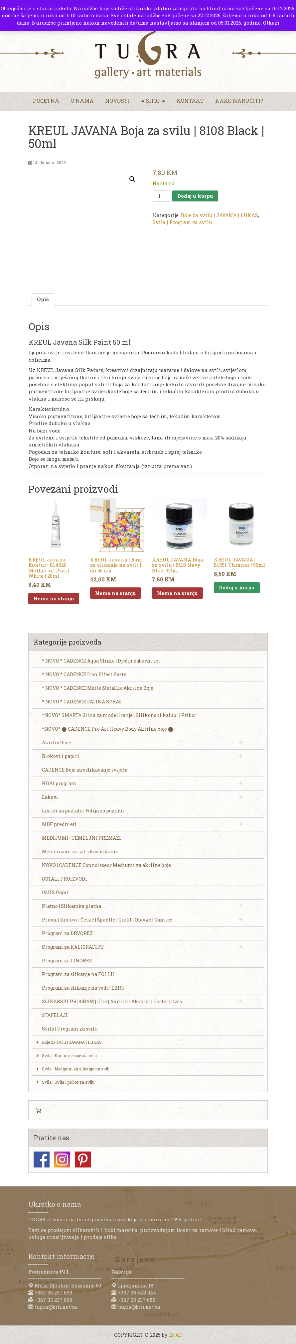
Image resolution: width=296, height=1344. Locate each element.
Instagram (62, 1159)
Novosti (117, 100)
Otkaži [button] (271, 22)
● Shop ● (153, 100)
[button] (132, 179)
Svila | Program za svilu (182, 222)
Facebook (42, 1159)
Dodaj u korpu (195, 195)
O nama (82, 100)
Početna (46, 100)
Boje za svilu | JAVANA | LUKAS (219, 215)
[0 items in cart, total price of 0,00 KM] (38, 1110)
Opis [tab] (43, 299)
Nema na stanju (53, 598)
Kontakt (190, 100)
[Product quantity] (162, 196)
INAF (175, 1334)
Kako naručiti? (239, 100)
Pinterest (83, 1159)
